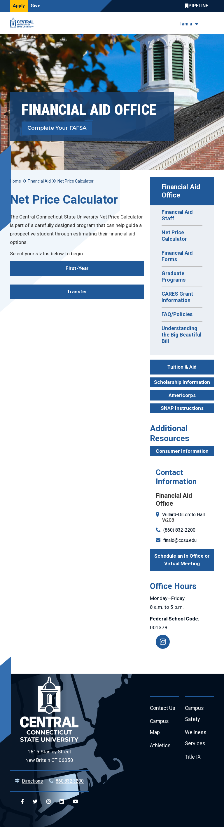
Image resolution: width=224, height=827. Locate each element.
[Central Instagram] (48, 801)
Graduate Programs (174, 276)
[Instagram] (163, 642)
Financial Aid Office (182, 191)
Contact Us (163, 708)
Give (36, 5)
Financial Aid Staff (177, 215)
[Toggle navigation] (210, 23)
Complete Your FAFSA (56, 128)
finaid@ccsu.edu (180, 540)
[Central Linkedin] (62, 801)
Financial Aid (39, 181)
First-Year (77, 268)
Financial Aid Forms (177, 256)
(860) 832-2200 (179, 530)
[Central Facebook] (22, 801)
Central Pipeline (198, 6)
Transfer (77, 291)
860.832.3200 (70, 781)
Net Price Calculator (174, 235)
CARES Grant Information (177, 297)
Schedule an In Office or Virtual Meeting (182, 559)
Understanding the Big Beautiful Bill (182, 334)
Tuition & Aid (182, 367)
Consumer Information (182, 451)
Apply (19, 5)
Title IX (193, 758)
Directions (32, 781)
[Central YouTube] (75, 801)
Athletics (160, 746)
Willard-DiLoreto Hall (183, 514)
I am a (185, 24)
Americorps (182, 395)
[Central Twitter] (35, 801)
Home (15, 181)
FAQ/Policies (177, 314)
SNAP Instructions (182, 408)
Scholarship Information (182, 382)
